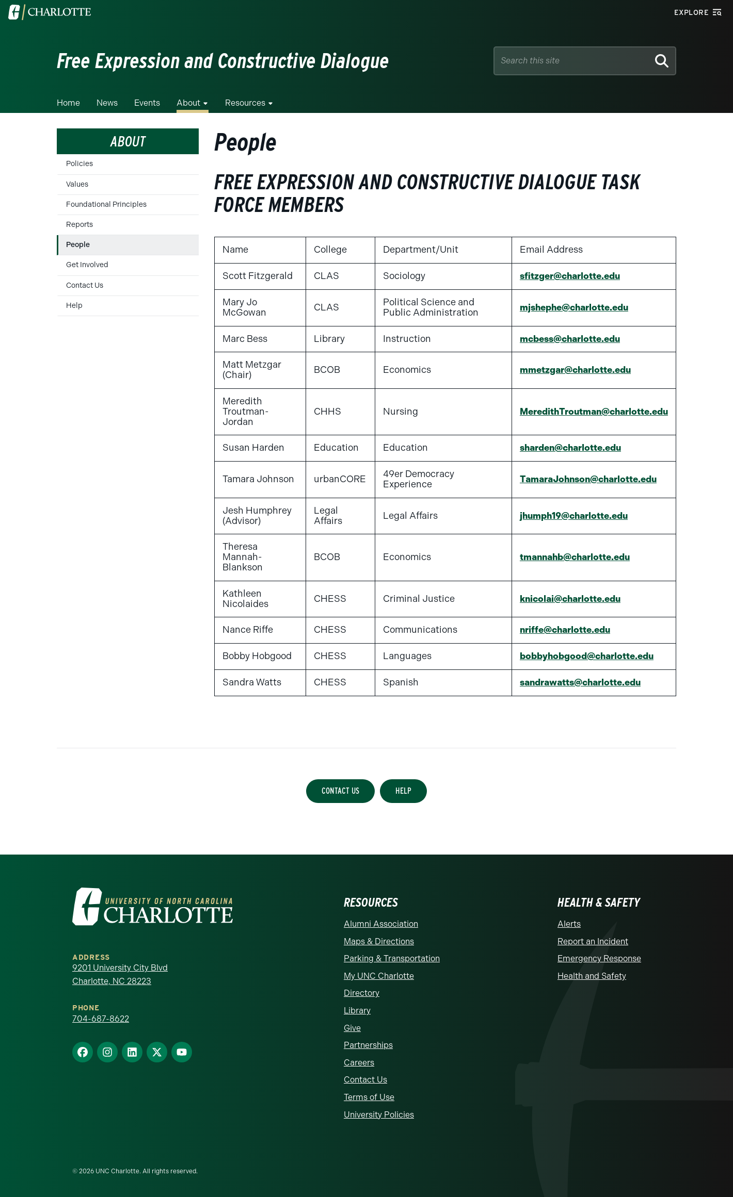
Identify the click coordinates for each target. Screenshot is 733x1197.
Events (147, 103)
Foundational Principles (106, 204)
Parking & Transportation (392, 958)
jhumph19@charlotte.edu (569, 515)
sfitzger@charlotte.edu (564, 276)
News (107, 103)
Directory (361, 993)
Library (357, 1010)
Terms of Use (369, 1097)
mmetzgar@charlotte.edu (570, 369)
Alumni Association (381, 924)
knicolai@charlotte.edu (565, 598)
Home (68, 103)
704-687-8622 (100, 1019)
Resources (245, 103)
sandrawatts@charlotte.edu (576, 682)
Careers (359, 1063)
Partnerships (368, 1045)
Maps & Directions (379, 941)
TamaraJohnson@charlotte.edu (584, 479)
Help (74, 305)
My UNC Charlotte (379, 976)
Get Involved (87, 264)
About (188, 103)
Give (352, 1028)
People (78, 244)
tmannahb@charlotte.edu (570, 557)
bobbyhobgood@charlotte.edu (582, 656)
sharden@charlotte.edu (566, 447)
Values (77, 184)
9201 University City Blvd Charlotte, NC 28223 (120, 974)
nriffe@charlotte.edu (560, 629)
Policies (79, 163)
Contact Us (84, 285)
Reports (79, 224)
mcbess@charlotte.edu (565, 339)
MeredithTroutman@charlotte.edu (590, 411)
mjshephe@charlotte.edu (570, 307)
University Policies (379, 1115)
